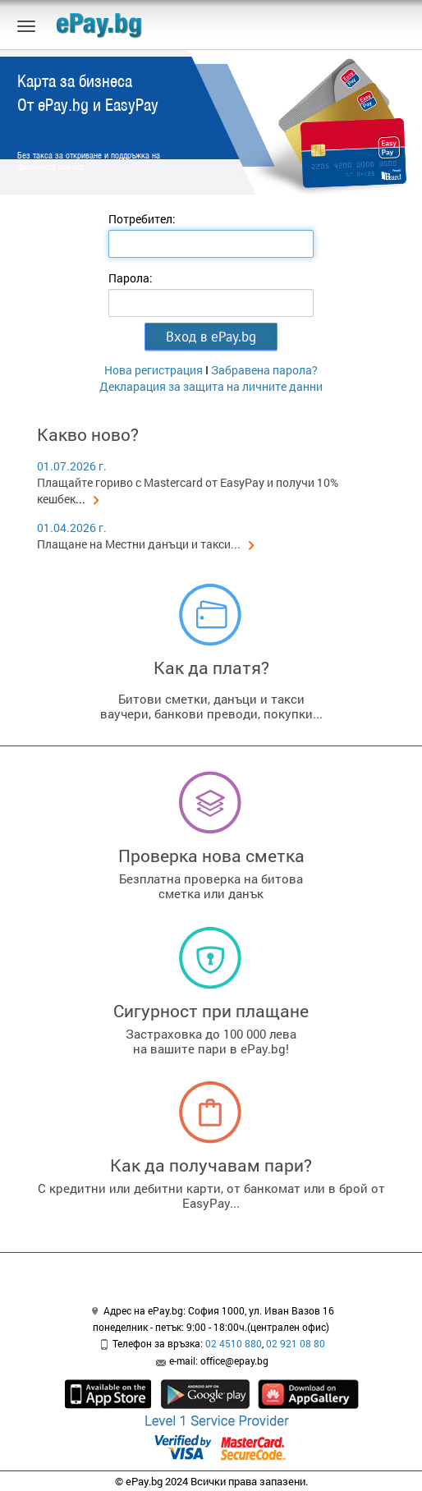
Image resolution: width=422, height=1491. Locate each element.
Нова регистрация (153, 370)
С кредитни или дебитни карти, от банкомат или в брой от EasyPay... (211, 1195)
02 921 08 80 (295, 1343)
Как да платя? (211, 667)
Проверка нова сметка (211, 855)
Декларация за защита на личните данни (211, 386)
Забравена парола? (264, 370)
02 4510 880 (233, 1343)
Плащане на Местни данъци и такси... (146, 544)
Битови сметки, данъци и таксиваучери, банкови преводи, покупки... (211, 706)
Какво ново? (88, 434)
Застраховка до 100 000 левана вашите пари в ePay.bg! (211, 1041)
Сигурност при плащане (211, 1010)
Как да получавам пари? (211, 1165)
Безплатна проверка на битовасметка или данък (211, 885)
